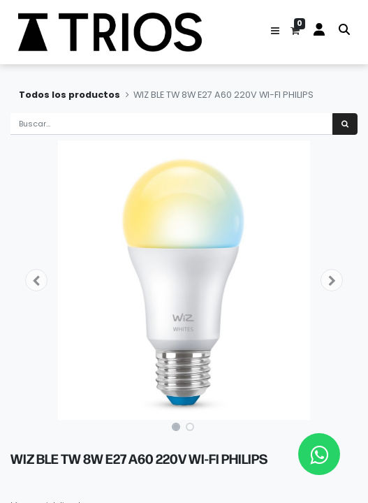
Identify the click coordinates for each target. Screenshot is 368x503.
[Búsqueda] (345, 124)
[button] (275, 32)
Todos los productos (69, 95)
